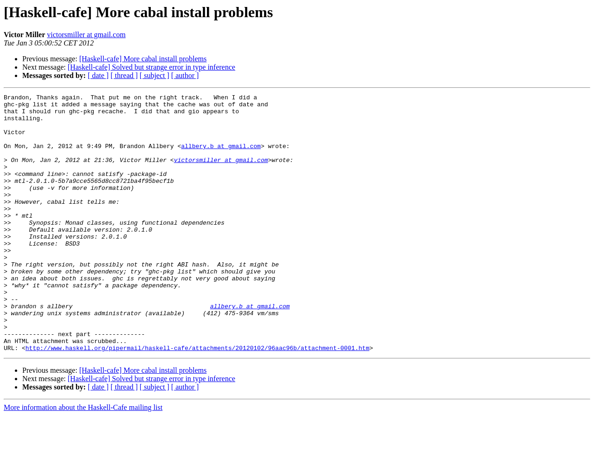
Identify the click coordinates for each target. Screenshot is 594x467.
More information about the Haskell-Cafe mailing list (83, 459)
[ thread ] (124, 75)
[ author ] (185, 75)
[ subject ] (154, 75)
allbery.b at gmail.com (221, 157)
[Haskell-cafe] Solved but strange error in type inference (151, 67)
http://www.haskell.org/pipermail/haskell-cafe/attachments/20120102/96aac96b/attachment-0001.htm (197, 399)
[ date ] (98, 75)
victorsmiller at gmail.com (86, 35)
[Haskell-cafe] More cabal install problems (143, 59)
